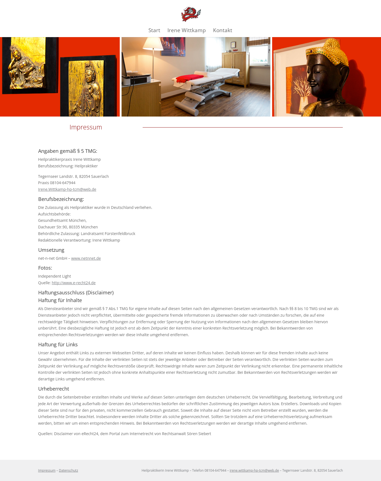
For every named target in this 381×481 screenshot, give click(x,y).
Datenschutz (68, 470)
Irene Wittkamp (186, 31)
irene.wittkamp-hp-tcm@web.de (254, 470)
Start (154, 31)
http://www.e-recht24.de (74, 282)
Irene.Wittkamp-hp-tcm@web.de (67, 189)
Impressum (47, 470)
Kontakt (222, 31)
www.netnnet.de (86, 258)
